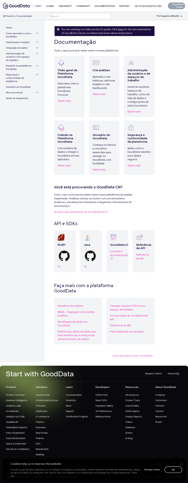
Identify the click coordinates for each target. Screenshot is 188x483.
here (120, 29)
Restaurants (42, 449)
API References (103, 411)
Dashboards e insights (18, 42)
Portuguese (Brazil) (169, 16)
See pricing (173, 373)
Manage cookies (152, 469)
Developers (102, 387)
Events (128, 432)
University (65, 6)
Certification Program (77, 416)
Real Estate (42, 432)
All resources (132, 395)
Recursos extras (14, 92)
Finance (40, 422)
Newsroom (161, 416)
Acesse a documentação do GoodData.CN (81, 211)
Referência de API (142, 256)
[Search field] (78, 16)
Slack (68, 405)
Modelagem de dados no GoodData (73, 323)
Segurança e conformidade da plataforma (15, 78)
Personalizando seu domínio (127, 331)
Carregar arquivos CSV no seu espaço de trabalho (127, 307)
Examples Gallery (104, 405)
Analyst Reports (133, 416)
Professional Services (47, 400)
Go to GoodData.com (148, 6)
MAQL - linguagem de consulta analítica (76, 313)
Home (9, 27)
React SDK (101, 400)
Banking (40, 454)
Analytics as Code (15, 416)
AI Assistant (12, 411)
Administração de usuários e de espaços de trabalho (18, 57)
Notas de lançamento (17, 98)
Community (83, 6)
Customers (161, 400)
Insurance (41, 427)
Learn (50, 6)
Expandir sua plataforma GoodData (18, 67)
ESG (38, 443)
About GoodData (165, 387)
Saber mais (64, 100)
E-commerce (42, 416)
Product (11, 387)
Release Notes (103, 416)
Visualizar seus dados (70, 305)
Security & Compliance (17, 449)
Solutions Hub (43, 395)
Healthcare (41, 411)
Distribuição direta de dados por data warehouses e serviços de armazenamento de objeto (77, 335)
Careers (159, 411)
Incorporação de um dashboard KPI (129, 317)
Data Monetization (15, 438)
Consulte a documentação (117, 255)
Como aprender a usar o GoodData (18, 35)
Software (41, 405)
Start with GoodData (40, 373)
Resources (132, 387)
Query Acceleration (16, 443)
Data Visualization (15, 432)
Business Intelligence (16, 400)
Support (124, 6)
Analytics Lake (13, 405)
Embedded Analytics (16, 427)
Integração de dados (17, 48)
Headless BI (12, 422)
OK (173, 469)
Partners (159, 405)
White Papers (132, 411)
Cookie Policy (86, 472)
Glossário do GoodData (18, 87)
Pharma (40, 438)
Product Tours (132, 400)
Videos (128, 422)
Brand (158, 422)
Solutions (41, 387)
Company (160, 395)
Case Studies (132, 405)
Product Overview (15, 395)
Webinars (130, 427)
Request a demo (153, 373)
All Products (9, 16)
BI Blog (129, 438)
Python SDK (101, 395)
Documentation (105, 6)
